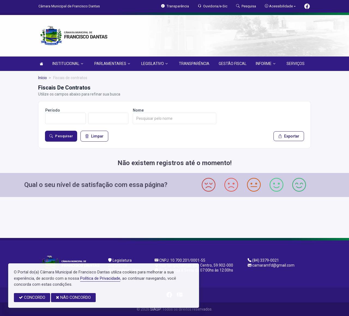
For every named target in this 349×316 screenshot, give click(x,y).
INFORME (265, 63)
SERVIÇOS (296, 63)
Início (42, 78)
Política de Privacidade (100, 278)
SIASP (155, 309)
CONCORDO (32, 297)
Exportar (288, 136)
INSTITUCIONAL (67, 63)
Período (52, 110)
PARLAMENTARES (112, 63)
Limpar (94, 136)
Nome (138, 110)
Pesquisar (61, 136)
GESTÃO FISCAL (232, 63)
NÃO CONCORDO (73, 297)
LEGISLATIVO (154, 63)
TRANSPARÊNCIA (194, 63)
